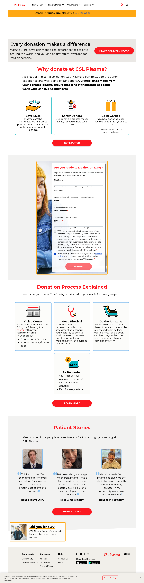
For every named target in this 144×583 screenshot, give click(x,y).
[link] (21, 5)
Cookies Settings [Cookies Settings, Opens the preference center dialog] (110, 578)
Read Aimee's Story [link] (72, 499)
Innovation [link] (45, 562)
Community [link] (27, 559)
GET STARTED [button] (72, 143)
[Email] (78, 204)
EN (125, 554)
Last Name (59, 190)
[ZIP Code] (78, 224)
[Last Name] (78, 194)
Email (57, 200)
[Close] (140, 577)
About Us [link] (44, 559)
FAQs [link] (60, 562)
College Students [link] (30, 562)
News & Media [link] (46, 566)
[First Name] (78, 183)
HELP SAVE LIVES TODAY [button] (114, 50)
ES (129, 554)
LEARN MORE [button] (72, 403)
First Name (59, 180)
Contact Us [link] (63, 559)
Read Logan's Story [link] (32, 499)
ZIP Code (58, 221)
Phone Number (61, 211)
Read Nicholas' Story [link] (111, 499)
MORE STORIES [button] (72, 511)
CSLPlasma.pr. (82, 13)
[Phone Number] (78, 214)
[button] (39, 5)
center (20, 330)
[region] (72, 578)
